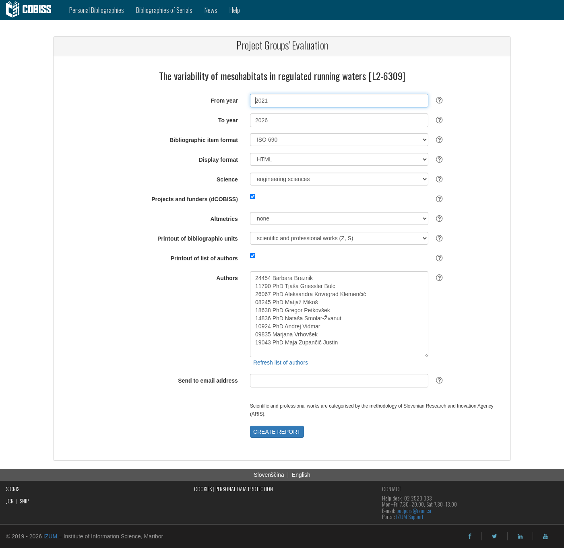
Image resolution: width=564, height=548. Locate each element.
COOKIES (203, 488)
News (211, 10)
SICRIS (12, 488)
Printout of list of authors (204, 258)
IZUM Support (410, 516)
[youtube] (545, 536)
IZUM (50, 536)
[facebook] (469, 536)
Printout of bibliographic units (197, 238)
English (301, 475)
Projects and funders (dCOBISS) (194, 199)
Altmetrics (224, 219)
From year (224, 100)
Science (227, 179)
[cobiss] (31, 10)
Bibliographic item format (203, 140)
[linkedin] (520, 536)
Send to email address (208, 380)
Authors (227, 278)
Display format (218, 160)
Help (234, 10)
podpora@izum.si (414, 510)
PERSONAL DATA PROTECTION (244, 488)
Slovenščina (269, 475)
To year (228, 120)
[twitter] (494, 536)
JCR (10, 500)
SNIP (24, 500)
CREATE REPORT (277, 432)
